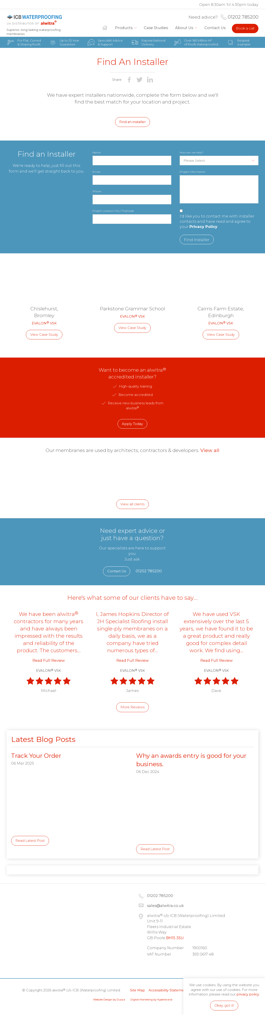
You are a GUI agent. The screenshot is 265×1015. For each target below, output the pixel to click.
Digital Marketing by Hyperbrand (151, 999)
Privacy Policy (203, 226)
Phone (97, 191)
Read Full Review (48, 660)
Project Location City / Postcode (113, 210)
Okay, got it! (224, 1005)
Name (97, 152)
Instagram (178, 966)
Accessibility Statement (168, 990)
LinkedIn (152, 966)
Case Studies (156, 27)
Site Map (137, 990)
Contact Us (215, 27)
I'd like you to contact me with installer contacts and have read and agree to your (217, 221)
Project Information (193, 171)
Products (123, 27)
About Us (184, 27)
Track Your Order (36, 755)
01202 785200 (243, 17)
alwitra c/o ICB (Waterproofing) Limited (34, 20)
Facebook (165, 966)
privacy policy (247, 994)
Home (106, 27)
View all (209, 450)
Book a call (245, 28)
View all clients (132, 504)
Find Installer (196, 239)
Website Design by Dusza (109, 999)
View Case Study (44, 335)
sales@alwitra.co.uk (165, 905)
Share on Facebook (129, 80)
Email (96, 171)
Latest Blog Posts (43, 739)
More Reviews (132, 707)
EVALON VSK (44, 323)
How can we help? (191, 152)
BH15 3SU (175, 938)
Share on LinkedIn (150, 80)
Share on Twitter (139, 80)
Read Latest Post (30, 841)
